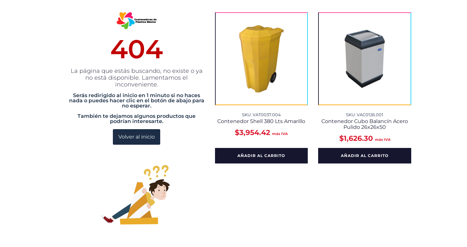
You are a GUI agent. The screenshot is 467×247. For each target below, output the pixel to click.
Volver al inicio (136, 137)
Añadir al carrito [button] (261, 155)
